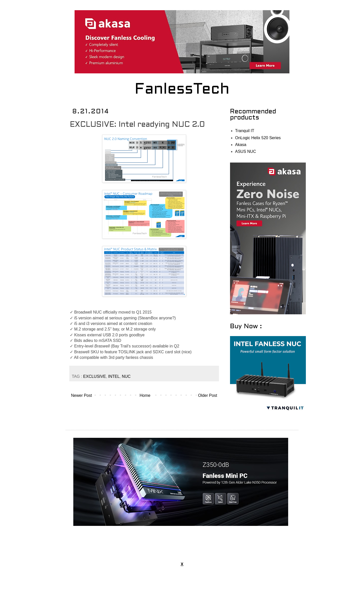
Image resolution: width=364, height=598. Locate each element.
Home (145, 395)
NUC (126, 376)
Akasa (240, 144)
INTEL (114, 376)
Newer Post (81, 395)
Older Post (207, 395)
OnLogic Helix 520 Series (258, 138)
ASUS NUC (245, 151)
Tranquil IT (244, 131)
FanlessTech (182, 90)
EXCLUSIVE (94, 376)
